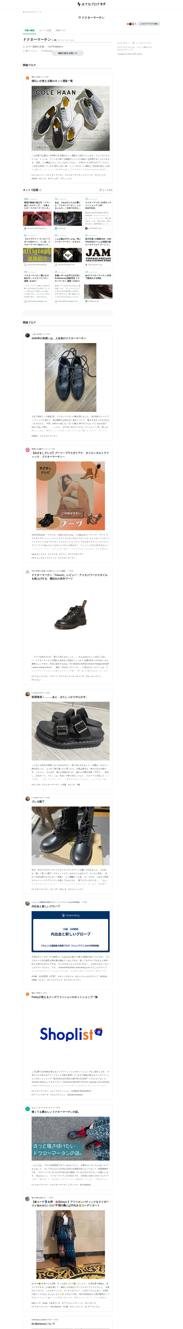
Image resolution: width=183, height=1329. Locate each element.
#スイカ (71, 784)
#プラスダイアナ (75, 554)
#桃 (78, 784)
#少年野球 (43, 976)
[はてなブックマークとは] (40, 190)
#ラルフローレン (58, 1095)
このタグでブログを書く (149, 24)
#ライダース (90, 1303)
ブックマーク (30, 199)
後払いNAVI (36, 77)
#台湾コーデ (54, 1303)
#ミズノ (42, 980)
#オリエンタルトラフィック (44, 558)
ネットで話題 (45, 30)
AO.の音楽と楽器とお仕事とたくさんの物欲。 (49, 571)
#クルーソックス (75, 889)
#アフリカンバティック (72, 1303)
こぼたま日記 (37, 334)
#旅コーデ (36, 1303)
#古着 (65, 1306)
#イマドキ (53, 554)
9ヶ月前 (52, 449)
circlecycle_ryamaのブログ (42, 1320)
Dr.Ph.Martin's (56, 46)
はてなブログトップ (125, 50)
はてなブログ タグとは (126, 47)
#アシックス (66, 178)
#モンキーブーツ (93, 676)
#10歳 (34, 976)
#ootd (44, 1303)
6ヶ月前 (47, 334)
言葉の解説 (30, 30)
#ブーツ (62, 554)
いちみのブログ (38, 693)
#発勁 (34, 980)
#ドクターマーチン (55, 175)
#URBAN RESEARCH (81, 1091)
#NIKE (34, 178)
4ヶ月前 (45, 77)
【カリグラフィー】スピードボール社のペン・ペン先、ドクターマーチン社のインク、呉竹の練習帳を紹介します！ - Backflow (37, 242)
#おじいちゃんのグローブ (86, 976)
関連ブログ (61, 30)
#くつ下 (54, 889)
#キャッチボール (65, 976)
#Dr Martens (85, 1185)
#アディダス (53, 178)
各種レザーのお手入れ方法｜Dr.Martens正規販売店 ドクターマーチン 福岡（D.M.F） (68, 278)
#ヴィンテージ (76, 1306)
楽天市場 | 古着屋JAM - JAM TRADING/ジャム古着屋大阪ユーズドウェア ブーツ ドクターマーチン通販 (98, 242)
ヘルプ (139, 47)
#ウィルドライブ (54, 980)
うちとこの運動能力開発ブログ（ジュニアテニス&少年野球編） (56, 902)
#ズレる (62, 889)
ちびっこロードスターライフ (43, 1108)
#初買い (35, 436)
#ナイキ (42, 178)
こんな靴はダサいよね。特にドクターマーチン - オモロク (68, 240)
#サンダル (36, 784)
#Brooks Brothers (75, 1095)
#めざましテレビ (39, 554)
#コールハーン (38, 175)
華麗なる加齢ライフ (39, 449)
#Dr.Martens (55, 1306)
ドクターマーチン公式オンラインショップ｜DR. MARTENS (98, 205)
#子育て (53, 976)
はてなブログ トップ (32, 12)
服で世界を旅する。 (39, 1198)
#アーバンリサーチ (40, 1095)
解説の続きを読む (67, 53)
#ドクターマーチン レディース (79, 175)
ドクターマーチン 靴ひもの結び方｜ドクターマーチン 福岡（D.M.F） (36, 278)
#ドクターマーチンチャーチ (71, 676)
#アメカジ (36, 680)
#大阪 (63, 784)
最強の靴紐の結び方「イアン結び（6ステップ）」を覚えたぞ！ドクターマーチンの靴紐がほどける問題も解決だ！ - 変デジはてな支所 (37, 205)
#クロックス (100, 175)
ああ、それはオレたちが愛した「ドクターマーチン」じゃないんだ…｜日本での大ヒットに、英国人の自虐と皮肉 (68, 205)
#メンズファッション (60, 1091)
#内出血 (103, 976)
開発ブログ (147, 47)
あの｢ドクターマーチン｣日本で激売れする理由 (98, 276)
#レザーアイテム (92, 1306)
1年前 (71, 571)
